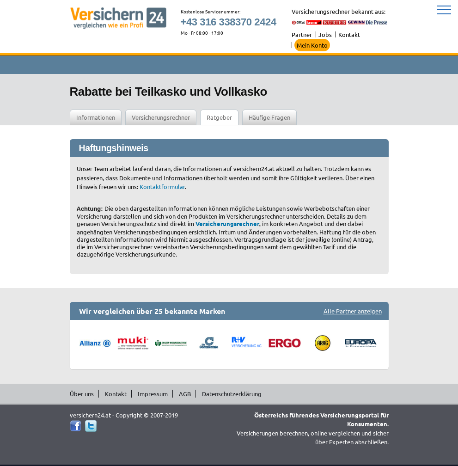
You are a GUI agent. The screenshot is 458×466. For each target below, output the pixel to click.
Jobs (325, 34)
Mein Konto (312, 45)
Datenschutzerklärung (232, 394)
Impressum (153, 394)
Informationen (95, 117)
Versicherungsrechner (161, 117)
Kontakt (349, 34)
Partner (302, 34)
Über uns (82, 394)
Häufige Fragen (269, 117)
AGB (185, 394)
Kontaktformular (162, 186)
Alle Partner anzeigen (353, 311)
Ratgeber (219, 117)
